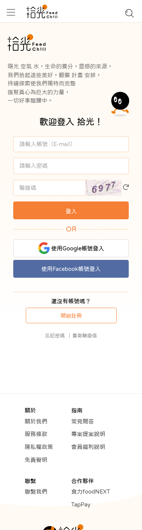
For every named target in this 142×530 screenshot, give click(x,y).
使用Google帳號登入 (71, 248)
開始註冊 (71, 315)
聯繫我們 (36, 491)
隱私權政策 (39, 447)
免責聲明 (36, 459)
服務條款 (36, 434)
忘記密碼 (55, 335)
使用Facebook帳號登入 (71, 269)
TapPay (81, 504)
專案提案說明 (88, 434)
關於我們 (36, 421)
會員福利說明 (88, 447)
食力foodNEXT (90, 491)
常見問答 (82, 421)
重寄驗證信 (84, 335)
